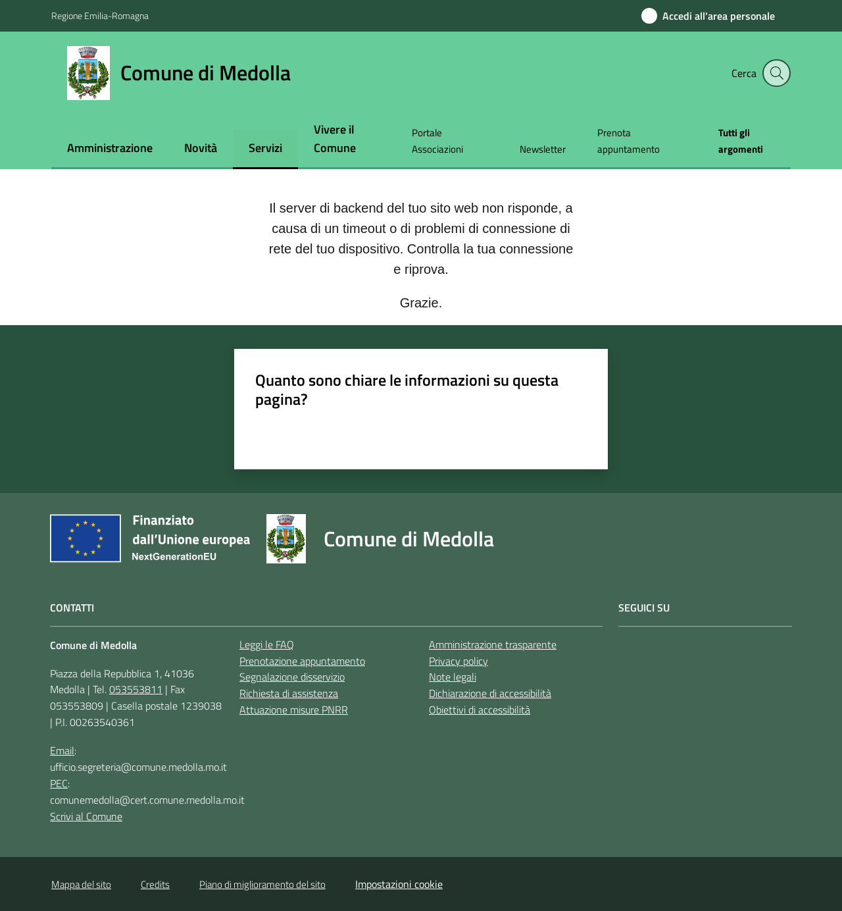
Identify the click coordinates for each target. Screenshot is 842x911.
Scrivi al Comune (86, 816)
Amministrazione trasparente (493, 644)
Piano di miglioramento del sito (262, 884)
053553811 (135, 689)
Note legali (452, 677)
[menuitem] (109, 149)
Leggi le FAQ (266, 644)
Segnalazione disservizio (292, 677)
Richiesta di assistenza (288, 693)
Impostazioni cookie (399, 884)
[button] (775, 73)
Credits (155, 884)
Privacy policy (458, 661)
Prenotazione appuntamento (302, 661)
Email (62, 750)
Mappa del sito (81, 884)
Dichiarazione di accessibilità (490, 693)
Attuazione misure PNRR (293, 709)
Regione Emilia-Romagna (100, 15)
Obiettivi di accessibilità (479, 709)
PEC (59, 783)
